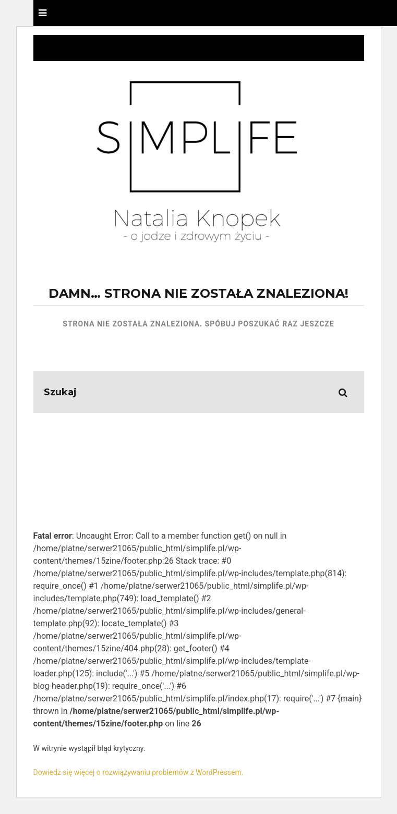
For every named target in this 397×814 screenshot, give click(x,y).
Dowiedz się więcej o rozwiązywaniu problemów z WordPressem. (138, 772)
